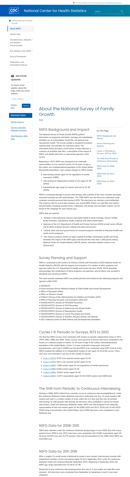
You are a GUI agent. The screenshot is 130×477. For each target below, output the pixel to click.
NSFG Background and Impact (106, 57)
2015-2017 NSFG (51, 407)
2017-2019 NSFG (51, 410)
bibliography (48, 166)
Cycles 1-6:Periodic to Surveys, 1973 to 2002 (106, 72)
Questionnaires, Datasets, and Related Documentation (21, 43)
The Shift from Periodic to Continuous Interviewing (107, 80)
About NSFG (15, 28)
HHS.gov (117, 472)
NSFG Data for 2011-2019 (106, 95)
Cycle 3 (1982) (49, 286)
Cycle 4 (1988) (49, 289)
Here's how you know (115, 3)
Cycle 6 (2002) (49, 296)
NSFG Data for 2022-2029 (106, 103)
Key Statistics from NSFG (20, 51)
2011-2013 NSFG (51, 400)
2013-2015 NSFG (51, 403)
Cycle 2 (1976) (49, 282)
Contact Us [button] (9, 454)
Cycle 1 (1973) (49, 279)
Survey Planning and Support (105, 65)
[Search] (107, 11)
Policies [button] (49, 454)
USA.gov (125, 472)
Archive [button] (86, 454)
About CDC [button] (30, 454)
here (75, 129)
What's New (15, 34)
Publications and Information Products (18, 63)
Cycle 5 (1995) (49, 293)
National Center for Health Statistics (55, 10)
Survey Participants (18, 56)
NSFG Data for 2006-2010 (106, 87)
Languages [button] (68, 454)
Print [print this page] (41, 40)
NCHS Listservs (17, 122)
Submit (26, 105)
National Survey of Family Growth (22, 22)
